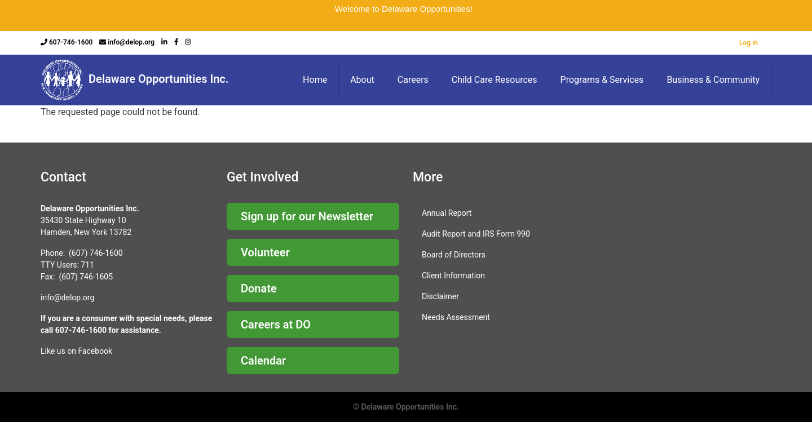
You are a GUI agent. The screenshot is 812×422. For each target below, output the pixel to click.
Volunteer (265, 252)
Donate (259, 288)
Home (315, 79)
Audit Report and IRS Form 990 (476, 233)
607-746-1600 (70, 42)
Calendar (263, 360)
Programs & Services (602, 79)
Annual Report (446, 212)
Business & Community (713, 79)
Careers (413, 79)
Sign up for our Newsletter (307, 216)
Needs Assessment (456, 317)
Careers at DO (276, 324)
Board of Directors (454, 254)
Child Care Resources (494, 79)
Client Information (453, 275)
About (362, 79)
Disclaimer (440, 296)
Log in (748, 43)
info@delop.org (131, 42)
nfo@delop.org (68, 297)
